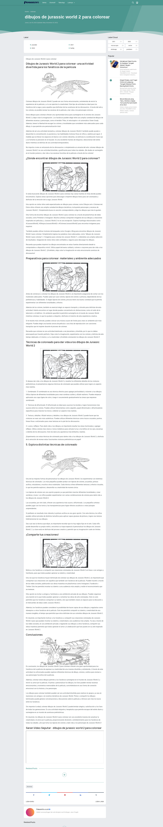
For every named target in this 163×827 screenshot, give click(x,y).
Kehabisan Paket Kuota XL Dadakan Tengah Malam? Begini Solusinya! (128, 64)
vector (130, 45)
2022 (33, 48)
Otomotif (52, 2)
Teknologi (61, 2)
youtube (34, 45)
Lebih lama (100, 801)
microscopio (114, 45)
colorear (30, 786)
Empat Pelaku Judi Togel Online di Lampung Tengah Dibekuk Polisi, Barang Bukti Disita (128, 83)
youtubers (129, 49)
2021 (72, 45)
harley (72, 48)
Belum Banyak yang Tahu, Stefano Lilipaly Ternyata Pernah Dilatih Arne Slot (128, 102)
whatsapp (114, 49)
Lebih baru (30, 801)
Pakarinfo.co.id (42, 809)
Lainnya (70, 2)
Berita (44, 2)
